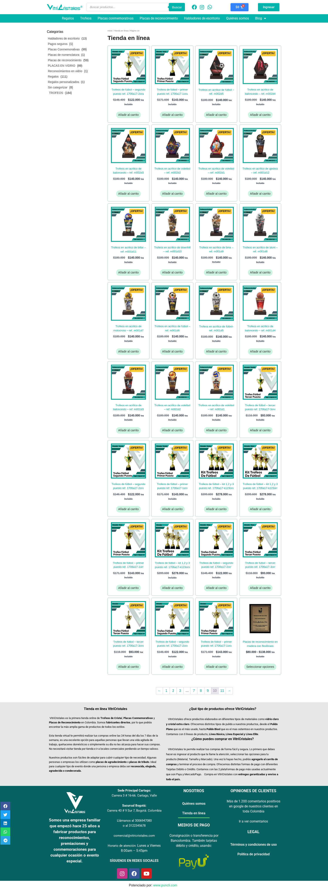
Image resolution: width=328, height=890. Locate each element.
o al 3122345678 (134, 825)
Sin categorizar (57, 87)
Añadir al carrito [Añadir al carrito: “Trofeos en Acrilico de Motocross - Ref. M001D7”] (128, 351)
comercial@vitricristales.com (134, 836)
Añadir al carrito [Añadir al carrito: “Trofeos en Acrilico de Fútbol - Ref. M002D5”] (216, 114)
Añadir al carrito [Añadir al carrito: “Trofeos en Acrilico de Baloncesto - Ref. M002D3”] (128, 193)
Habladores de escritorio (202, 18)
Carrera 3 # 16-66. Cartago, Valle (134, 795)
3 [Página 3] (180, 690)
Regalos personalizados (63, 82)
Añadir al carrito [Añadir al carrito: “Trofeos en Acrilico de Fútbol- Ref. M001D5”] (216, 351)
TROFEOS (56, 92)
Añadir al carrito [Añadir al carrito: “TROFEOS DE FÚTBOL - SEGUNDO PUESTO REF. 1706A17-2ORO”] (172, 666)
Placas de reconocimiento (159, 18)
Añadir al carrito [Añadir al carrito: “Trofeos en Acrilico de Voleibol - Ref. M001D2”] (172, 430)
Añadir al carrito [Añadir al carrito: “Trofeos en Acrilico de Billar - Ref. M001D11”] (128, 272)
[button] (5, 806)
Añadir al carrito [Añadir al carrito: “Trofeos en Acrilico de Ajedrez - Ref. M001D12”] (260, 193)
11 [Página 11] (222, 690)
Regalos (68, 18)
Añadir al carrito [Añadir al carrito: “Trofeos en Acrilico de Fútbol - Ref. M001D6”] (172, 351)
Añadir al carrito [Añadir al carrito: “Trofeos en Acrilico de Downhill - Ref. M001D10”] (172, 272)
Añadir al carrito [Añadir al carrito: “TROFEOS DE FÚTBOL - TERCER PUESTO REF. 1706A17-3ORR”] (260, 588)
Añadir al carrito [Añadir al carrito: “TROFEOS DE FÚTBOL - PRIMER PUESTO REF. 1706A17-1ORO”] (216, 666)
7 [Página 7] (194, 690)
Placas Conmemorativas (64, 49)
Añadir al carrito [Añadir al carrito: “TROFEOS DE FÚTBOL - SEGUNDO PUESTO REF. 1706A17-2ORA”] (128, 114)
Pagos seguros (57, 44)
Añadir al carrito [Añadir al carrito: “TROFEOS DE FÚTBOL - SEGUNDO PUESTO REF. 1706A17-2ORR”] (216, 588)
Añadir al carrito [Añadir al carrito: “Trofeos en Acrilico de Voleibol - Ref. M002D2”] (172, 193)
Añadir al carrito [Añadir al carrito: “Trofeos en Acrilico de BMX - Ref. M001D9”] (216, 272)
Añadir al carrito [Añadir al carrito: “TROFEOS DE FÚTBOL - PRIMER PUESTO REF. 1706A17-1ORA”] (172, 114)
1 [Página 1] (166, 690)
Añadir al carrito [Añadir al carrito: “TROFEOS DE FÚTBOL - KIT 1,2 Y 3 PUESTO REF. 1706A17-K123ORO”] (172, 588)
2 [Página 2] (173, 690)
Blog (260, 18)
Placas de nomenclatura (63, 54)
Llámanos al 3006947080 (134, 820)
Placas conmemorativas (115, 18)
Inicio (110, 30)
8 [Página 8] (201, 690)
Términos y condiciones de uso (253, 845)
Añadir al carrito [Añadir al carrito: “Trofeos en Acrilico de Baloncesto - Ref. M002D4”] (260, 114)
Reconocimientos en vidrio (65, 71)
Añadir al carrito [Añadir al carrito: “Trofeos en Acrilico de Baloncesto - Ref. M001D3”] (128, 430)
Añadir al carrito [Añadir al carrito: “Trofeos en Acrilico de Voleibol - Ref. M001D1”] (216, 430)
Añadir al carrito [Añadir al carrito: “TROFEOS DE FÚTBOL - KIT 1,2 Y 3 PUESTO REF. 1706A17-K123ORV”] (216, 509)
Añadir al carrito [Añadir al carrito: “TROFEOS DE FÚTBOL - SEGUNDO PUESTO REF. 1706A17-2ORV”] (128, 509)
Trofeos (85, 18)
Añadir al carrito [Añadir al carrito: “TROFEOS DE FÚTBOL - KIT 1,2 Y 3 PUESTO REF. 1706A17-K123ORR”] (260, 509)
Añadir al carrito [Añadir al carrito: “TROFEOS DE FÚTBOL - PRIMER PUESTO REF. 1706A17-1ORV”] (172, 509)
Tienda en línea (121, 30)
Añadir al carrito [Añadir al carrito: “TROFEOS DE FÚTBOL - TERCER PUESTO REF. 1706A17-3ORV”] (260, 430)
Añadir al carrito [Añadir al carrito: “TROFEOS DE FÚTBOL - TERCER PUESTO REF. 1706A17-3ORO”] (128, 666)
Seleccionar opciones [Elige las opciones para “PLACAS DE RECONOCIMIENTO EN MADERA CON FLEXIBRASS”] (260, 666)
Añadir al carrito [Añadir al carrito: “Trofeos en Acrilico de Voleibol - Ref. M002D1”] (216, 193)
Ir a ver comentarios (253, 821)
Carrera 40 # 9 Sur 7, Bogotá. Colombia (134, 810)
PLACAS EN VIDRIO (61, 65)
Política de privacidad (253, 854)
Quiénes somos (237, 18)
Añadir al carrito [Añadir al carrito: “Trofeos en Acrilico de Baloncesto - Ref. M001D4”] (260, 351)
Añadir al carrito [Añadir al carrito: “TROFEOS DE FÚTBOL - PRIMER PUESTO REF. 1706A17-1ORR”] (128, 588)
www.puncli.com (165, 885)
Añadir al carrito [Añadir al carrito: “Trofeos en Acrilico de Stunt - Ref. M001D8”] (260, 272)
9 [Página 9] (208, 690)
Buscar (177, 7)
